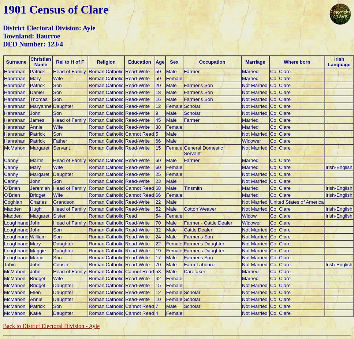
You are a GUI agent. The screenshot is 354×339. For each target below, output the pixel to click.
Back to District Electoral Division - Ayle (51, 326)
